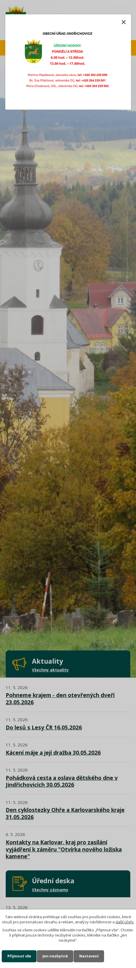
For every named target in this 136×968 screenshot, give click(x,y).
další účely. (124, 921)
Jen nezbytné (55, 956)
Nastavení (89, 956)
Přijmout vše (19, 956)
